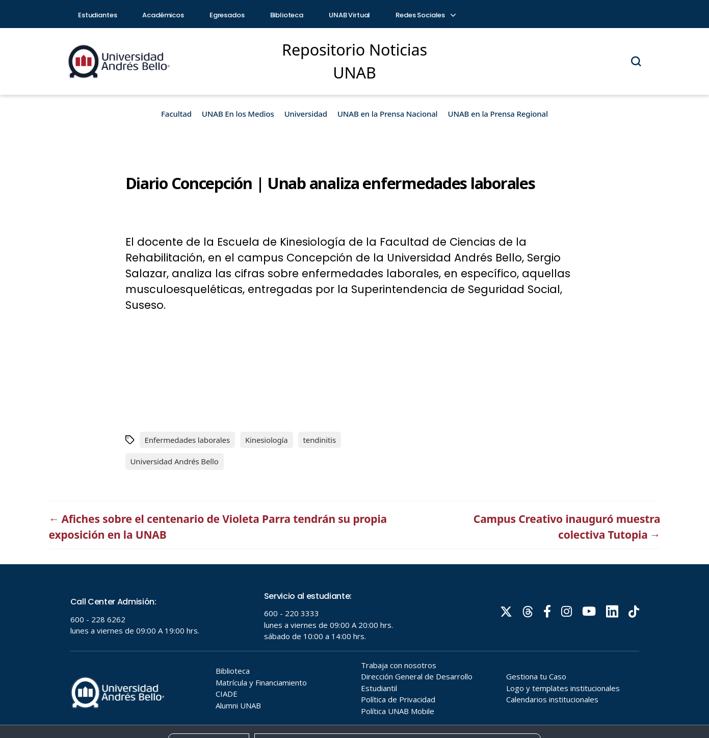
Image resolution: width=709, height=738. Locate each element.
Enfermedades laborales (187, 440)
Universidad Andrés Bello (174, 461)
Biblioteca (287, 15)
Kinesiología (266, 440)
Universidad (305, 114)
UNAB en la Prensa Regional (498, 114)
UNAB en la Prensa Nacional (387, 114)
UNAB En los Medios (238, 114)
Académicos (163, 15)
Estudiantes (97, 15)
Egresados (227, 15)
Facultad (176, 114)
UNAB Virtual (349, 15)
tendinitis (319, 440)
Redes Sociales (425, 15)
